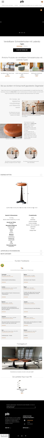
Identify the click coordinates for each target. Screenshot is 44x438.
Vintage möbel (33, 230)
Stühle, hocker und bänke (7, 5)
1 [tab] (19, 32)
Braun (32, 217)
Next (43, 22)
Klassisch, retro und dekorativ (32, 225)
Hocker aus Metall (33, 221)
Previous (0, 22)
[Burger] (3, 2)
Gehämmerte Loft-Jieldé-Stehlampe (22, 391)
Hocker (16, 5)
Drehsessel (32, 219)
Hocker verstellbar (33, 223)
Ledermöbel (32, 226)
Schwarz (33, 228)
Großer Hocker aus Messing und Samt (22, 75)
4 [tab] (24, 32)
